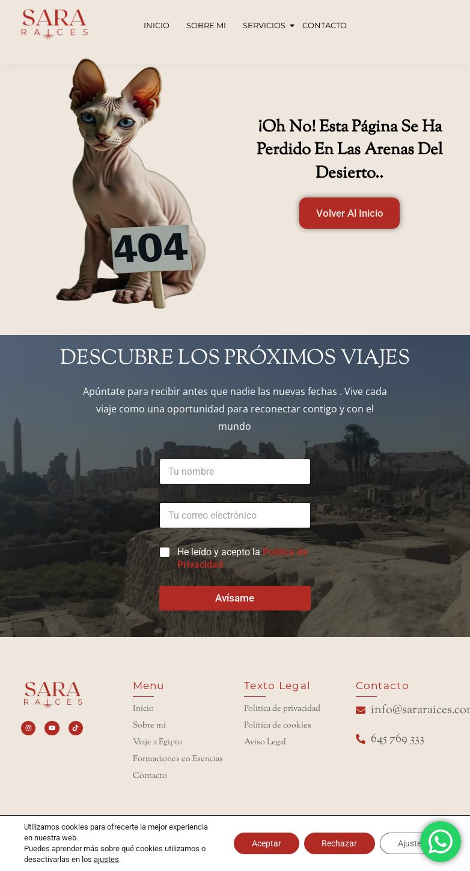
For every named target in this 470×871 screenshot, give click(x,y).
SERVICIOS (265, 25)
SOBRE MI (206, 25)
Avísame (234, 598)
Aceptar (266, 843)
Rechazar (339, 843)
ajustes (106, 859)
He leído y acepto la (242, 558)
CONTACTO (324, 25)
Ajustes (412, 843)
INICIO (156, 25)
